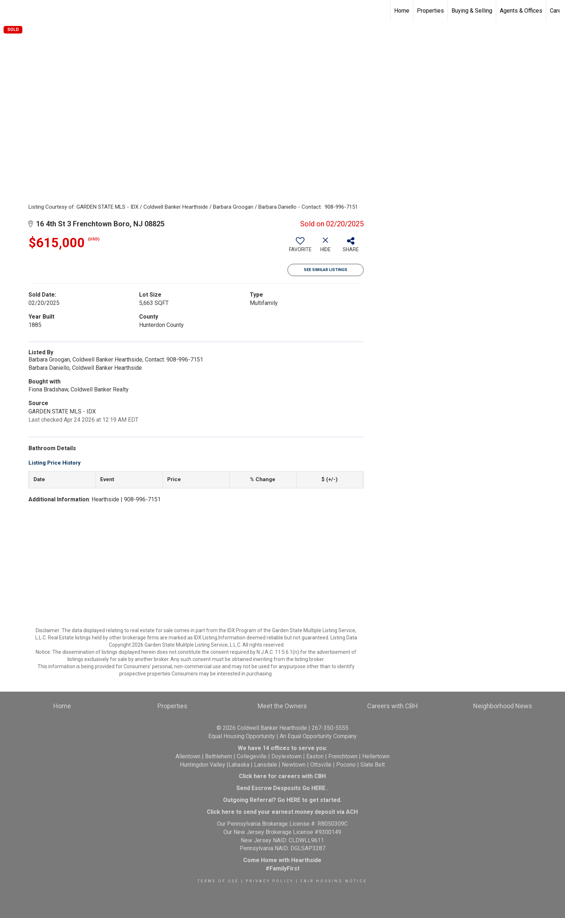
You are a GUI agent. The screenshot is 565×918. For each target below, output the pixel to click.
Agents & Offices (521, 10)
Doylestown (286, 756)
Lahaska (238, 764)
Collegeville (252, 756)
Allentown (187, 756)
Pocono (346, 764)
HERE (318, 788)
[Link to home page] (9, 11)
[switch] (300, 247)
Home (401, 10)
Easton (315, 756)
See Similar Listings (325, 269)
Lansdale (265, 764)
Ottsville (321, 764)
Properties (430, 10)
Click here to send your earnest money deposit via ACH (282, 811)
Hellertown (376, 756)
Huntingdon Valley (202, 764)
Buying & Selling (471, 10)
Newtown (294, 764)
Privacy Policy (270, 881)
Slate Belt (372, 764)
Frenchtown (342, 756)
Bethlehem (218, 756)
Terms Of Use (218, 881)
